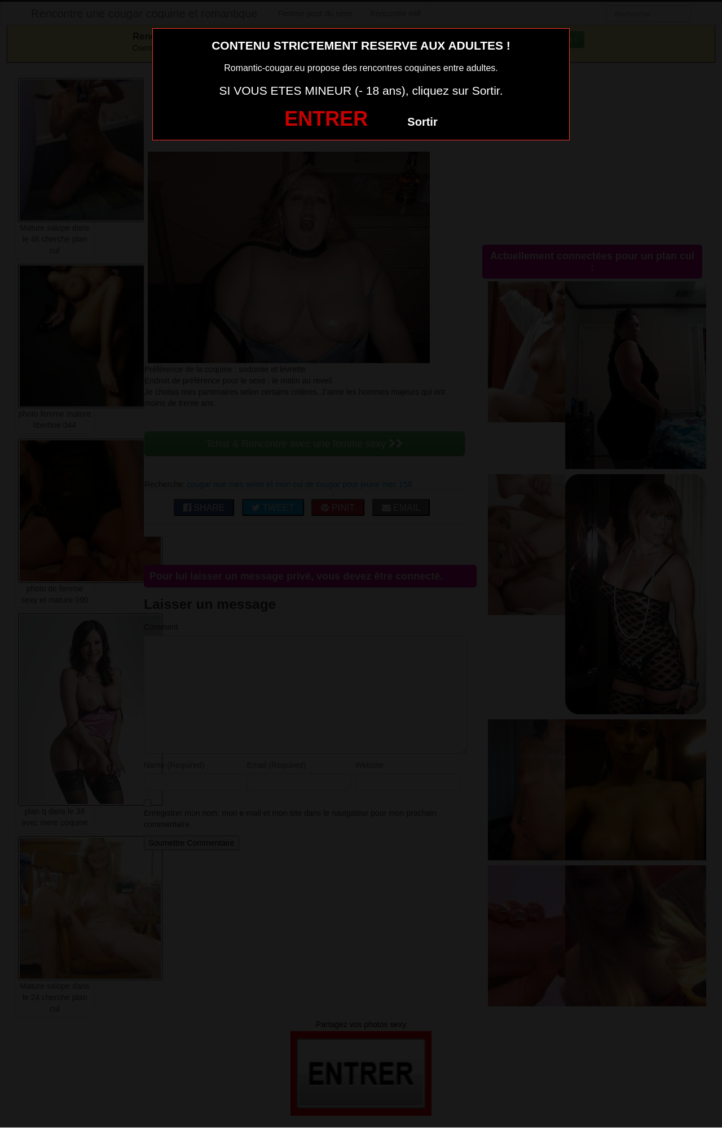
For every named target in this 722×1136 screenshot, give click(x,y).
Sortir (422, 122)
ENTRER (326, 118)
